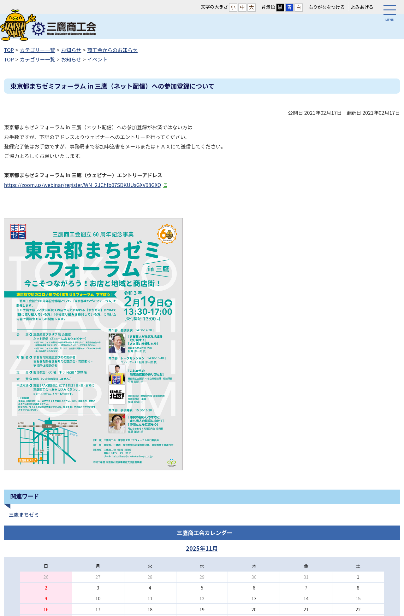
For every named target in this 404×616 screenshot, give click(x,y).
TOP (9, 50)
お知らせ (71, 50)
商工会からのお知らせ (112, 50)
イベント (97, 59)
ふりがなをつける (326, 6)
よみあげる (362, 6)
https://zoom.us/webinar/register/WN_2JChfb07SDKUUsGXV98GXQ (85, 185)
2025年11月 (202, 548)
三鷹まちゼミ (24, 514)
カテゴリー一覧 (37, 50)
